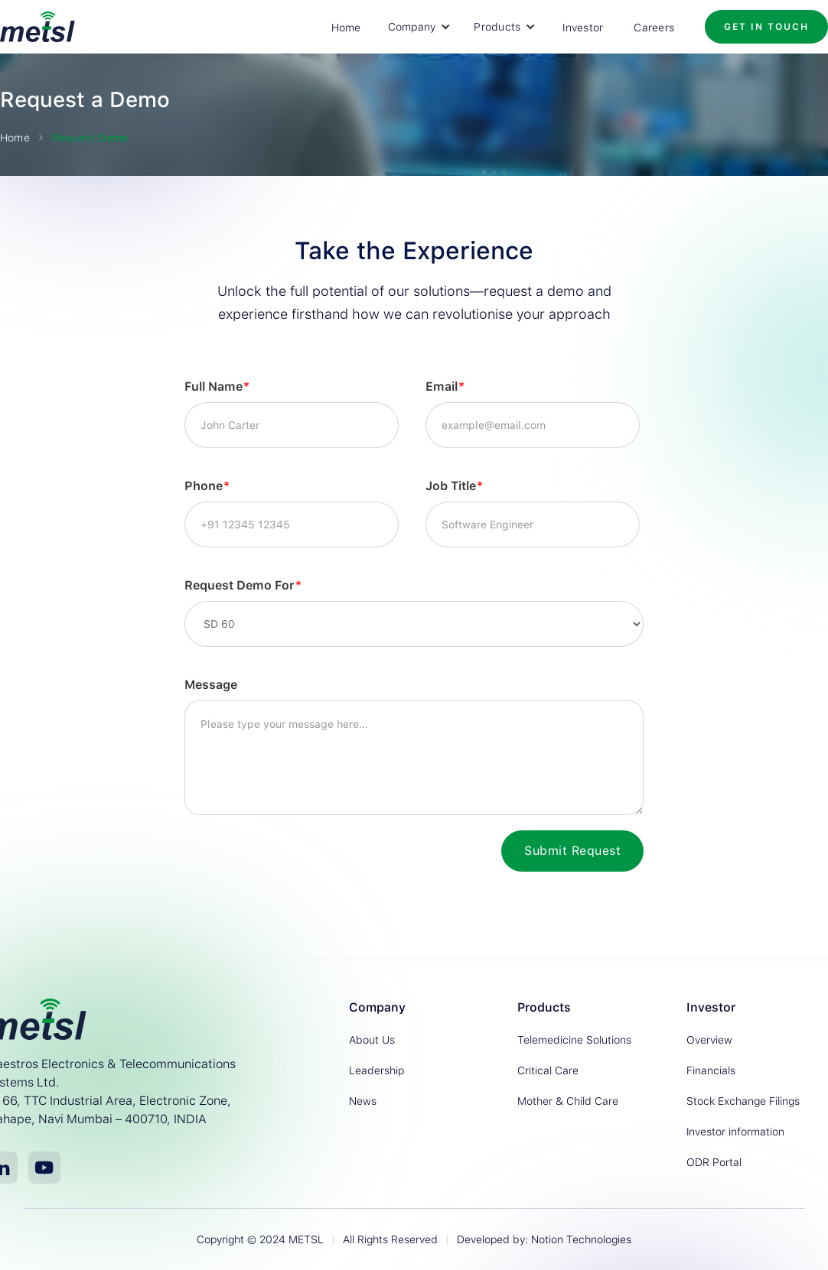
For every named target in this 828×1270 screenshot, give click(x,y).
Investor (582, 27)
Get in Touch (766, 26)
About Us (372, 1040)
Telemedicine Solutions (574, 1040)
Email (445, 386)
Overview (709, 1040)
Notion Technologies (581, 1239)
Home (346, 27)
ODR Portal (714, 1162)
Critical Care (548, 1070)
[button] (419, 26)
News (363, 1101)
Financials (710, 1070)
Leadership (376, 1070)
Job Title (454, 486)
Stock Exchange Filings (743, 1101)
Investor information (735, 1131)
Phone (207, 486)
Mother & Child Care (567, 1101)
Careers (654, 27)
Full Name (216, 386)
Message (210, 684)
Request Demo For (243, 585)
